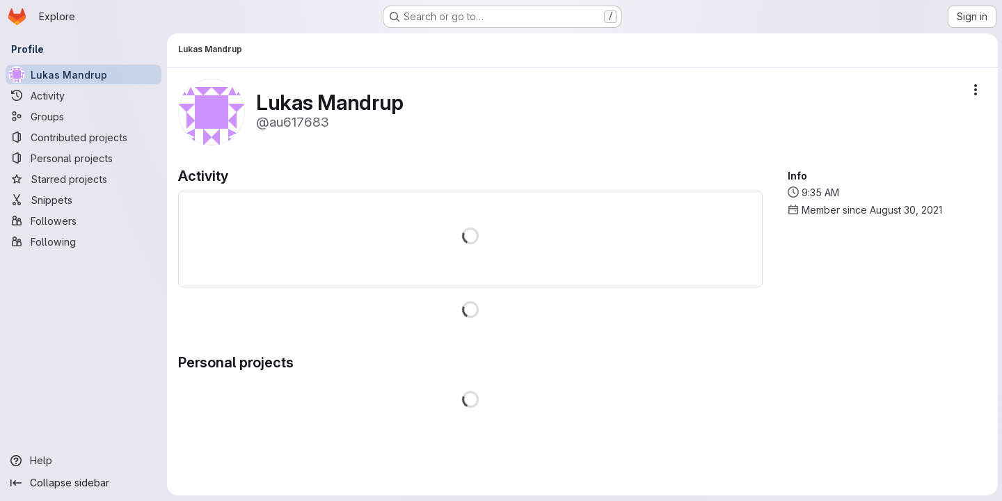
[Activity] (83, 95)
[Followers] (83, 220)
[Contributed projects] (83, 137)
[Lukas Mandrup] (83, 74)
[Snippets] (83, 199)
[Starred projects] (83, 179)
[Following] (83, 241)
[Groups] (83, 116)
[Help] (83, 460)
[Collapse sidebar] (83, 483)
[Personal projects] (83, 158)
